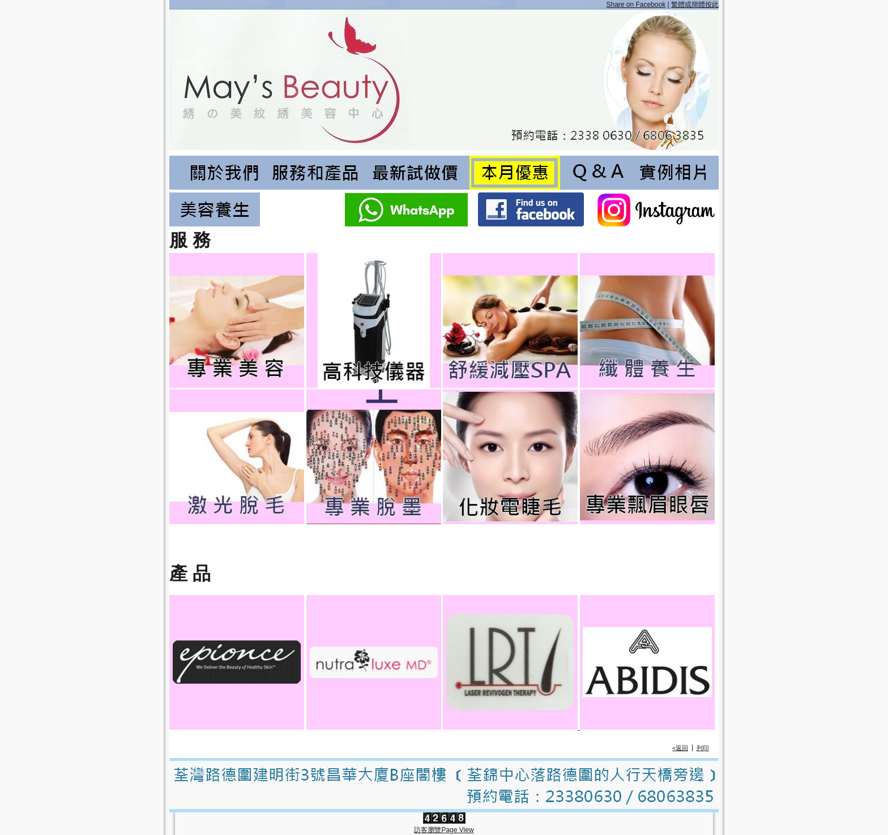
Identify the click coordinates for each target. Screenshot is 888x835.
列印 (703, 747)
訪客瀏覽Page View (443, 830)
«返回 (680, 747)
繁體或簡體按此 (695, 4)
